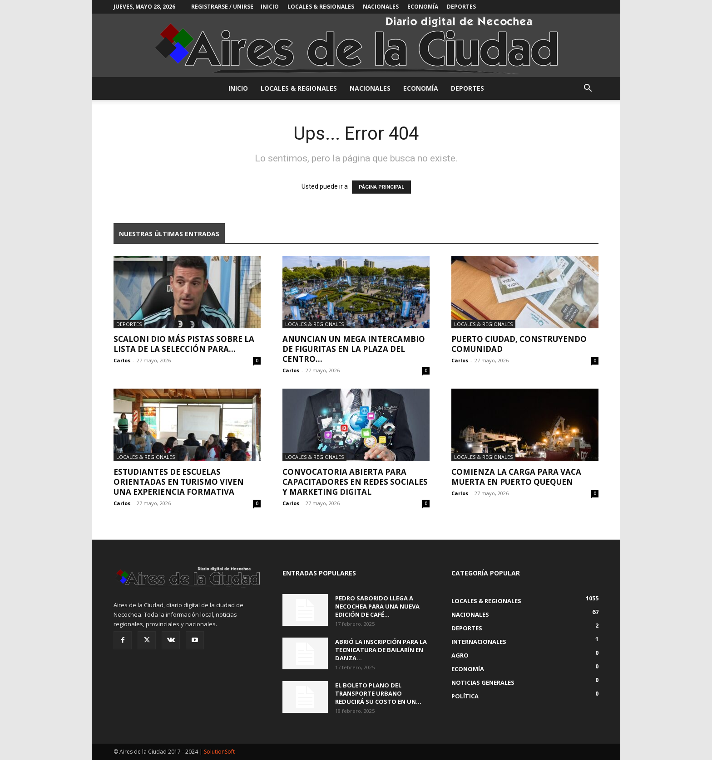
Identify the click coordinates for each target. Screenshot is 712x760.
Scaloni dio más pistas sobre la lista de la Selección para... (184, 344)
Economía (422, 6)
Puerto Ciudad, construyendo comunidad (519, 344)
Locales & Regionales (320, 6)
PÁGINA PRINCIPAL (381, 187)
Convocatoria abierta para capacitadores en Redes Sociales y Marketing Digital (355, 482)
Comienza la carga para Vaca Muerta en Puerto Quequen (516, 477)
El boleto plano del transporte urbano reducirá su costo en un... (378, 693)
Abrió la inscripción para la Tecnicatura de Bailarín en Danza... (381, 650)
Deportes (461, 6)
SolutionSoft (219, 751)
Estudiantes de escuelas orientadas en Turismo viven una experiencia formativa (179, 482)
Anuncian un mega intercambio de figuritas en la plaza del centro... (353, 349)
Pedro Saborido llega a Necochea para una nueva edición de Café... (377, 606)
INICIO (270, 6)
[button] (587, 89)
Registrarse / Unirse (222, 6)
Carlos (122, 360)
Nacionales (381, 6)
